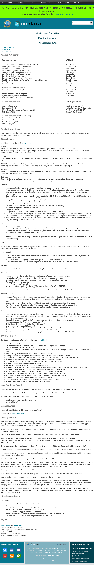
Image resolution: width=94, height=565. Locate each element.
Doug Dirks (17, 526)
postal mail (76, 556)
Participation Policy (52, 555)
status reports (26, 143)
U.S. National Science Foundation (52, 552)
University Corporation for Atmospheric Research (51, 550)
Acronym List (6, 51)
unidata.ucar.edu (64, 14)
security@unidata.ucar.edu (78, 553)
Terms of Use (62, 559)
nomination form (18, 414)
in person (83, 556)
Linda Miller (5, 526)
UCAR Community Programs (56, 548)
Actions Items (6, 49)
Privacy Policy (41, 559)
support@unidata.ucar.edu (85, 548)
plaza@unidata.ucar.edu (83, 558)
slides (43, 340)
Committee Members (8, 47)
